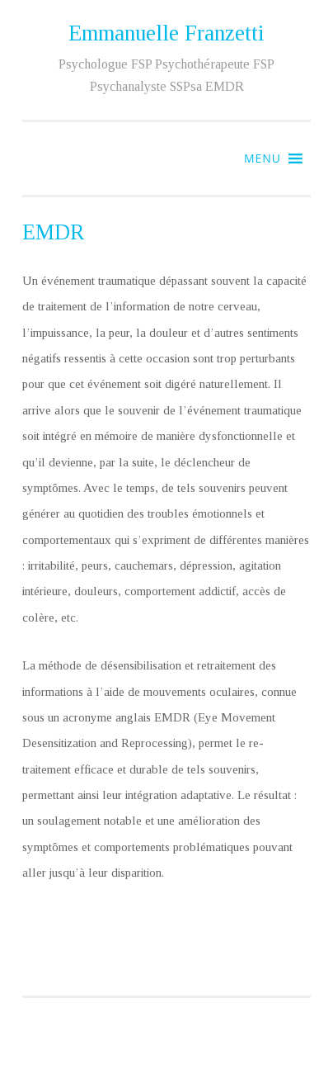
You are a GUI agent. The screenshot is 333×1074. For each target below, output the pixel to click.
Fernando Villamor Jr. (228, 1041)
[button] (262, 158)
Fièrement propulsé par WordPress (167, 1020)
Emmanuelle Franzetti (166, 33)
